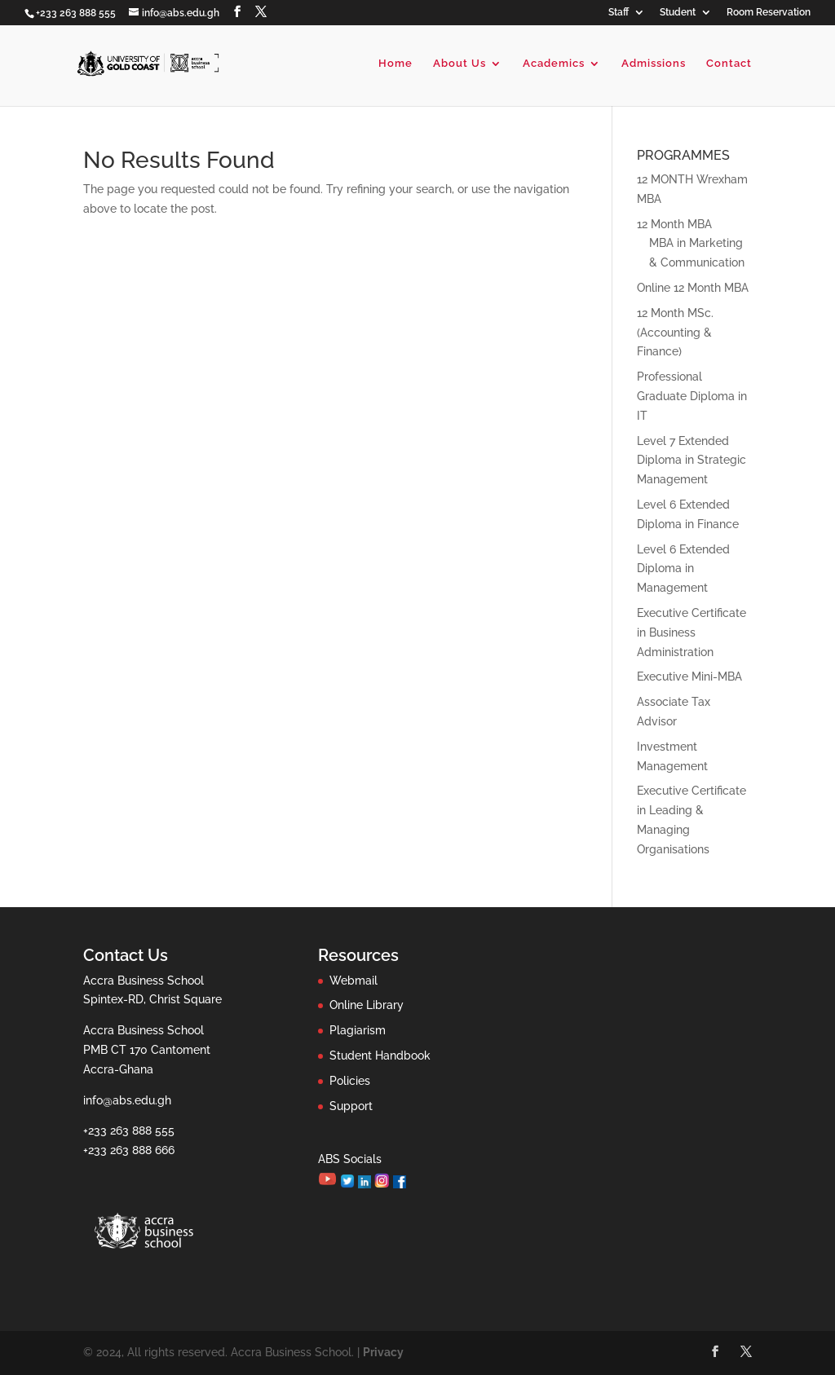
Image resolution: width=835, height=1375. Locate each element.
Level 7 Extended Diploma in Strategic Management (691, 460)
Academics (554, 63)
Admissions (653, 63)
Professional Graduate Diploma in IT (692, 396)
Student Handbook (380, 1055)
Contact (729, 63)
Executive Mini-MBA (689, 676)
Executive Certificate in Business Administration (691, 632)
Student (678, 12)
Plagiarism (357, 1030)
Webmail (353, 980)
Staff (618, 12)
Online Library (366, 1004)
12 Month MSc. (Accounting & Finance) (675, 332)
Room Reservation (769, 12)
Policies (349, 1080)
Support (351, 1106)
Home (395, 63)
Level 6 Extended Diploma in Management (683, 569)
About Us (459, 63)
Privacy (383, 1352)
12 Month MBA (674, 224)
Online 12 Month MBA (693, 287)
